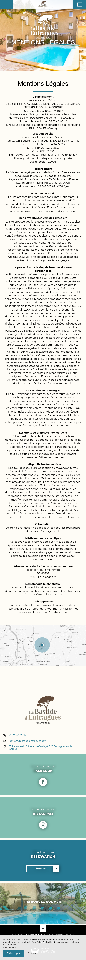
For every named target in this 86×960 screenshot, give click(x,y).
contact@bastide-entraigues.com (27, 741)
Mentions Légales (55, 934)
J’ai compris (13, 953)
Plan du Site (70, 934)
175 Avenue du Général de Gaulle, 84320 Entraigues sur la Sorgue (40, 748)
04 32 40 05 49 (17, 735)
